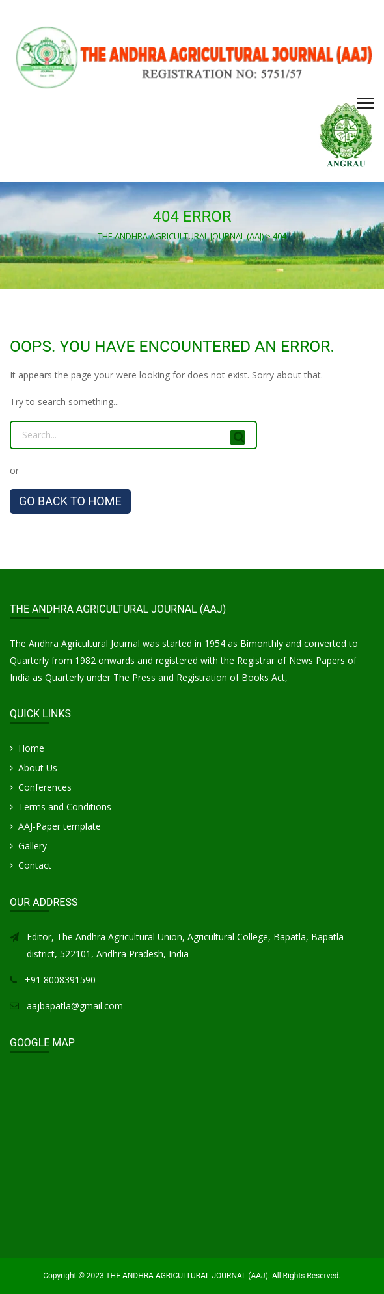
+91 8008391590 (60, 979)
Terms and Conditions (64, 806)
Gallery (32, 845)
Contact (34, 865)
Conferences (45, 787)
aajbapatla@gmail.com (75, 1005)
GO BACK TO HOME (70, 501)
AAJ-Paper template (59, 826)
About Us (37, 767)
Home (31, 748)
